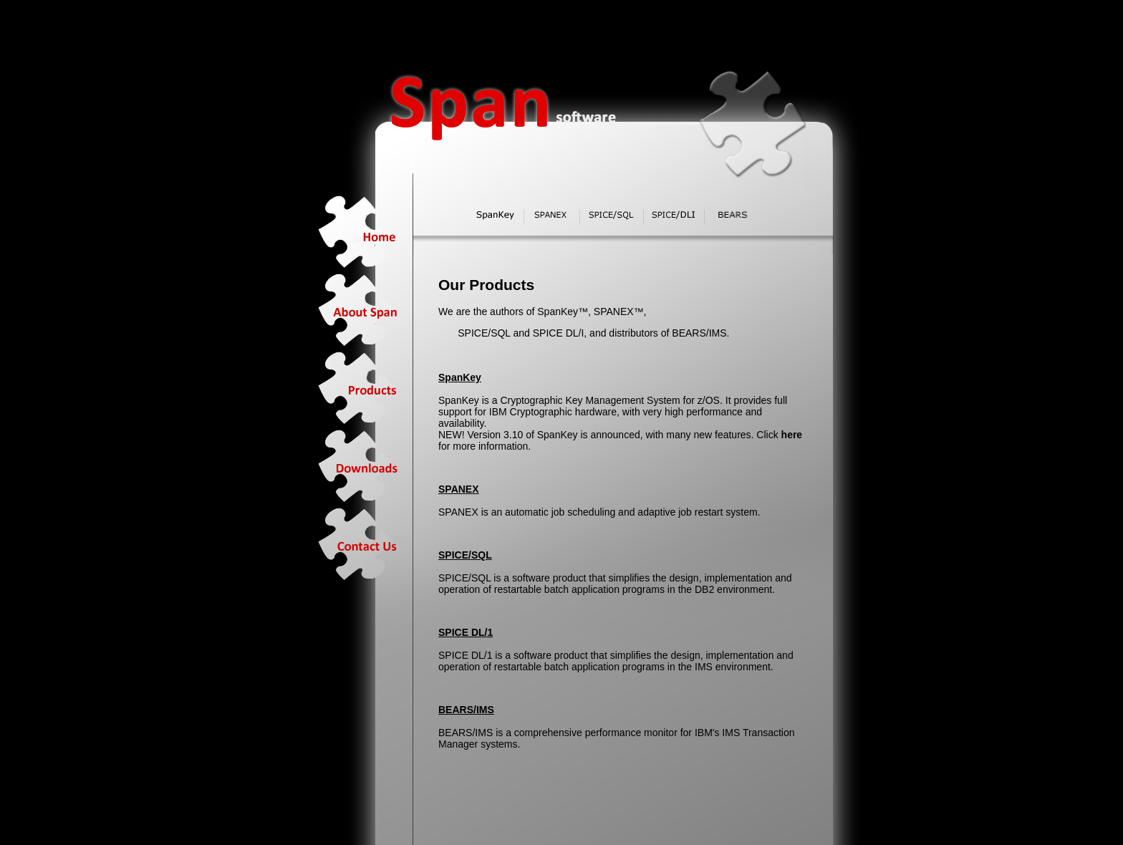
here (792, 434)
